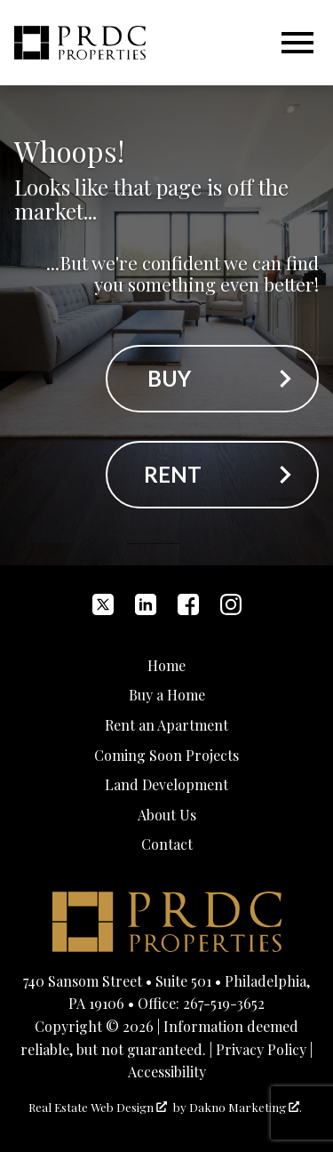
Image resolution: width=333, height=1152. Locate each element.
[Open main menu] (297, 42)
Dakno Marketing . (245, 1107)
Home (166, 665)
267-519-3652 (224, 1003)
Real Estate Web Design (97, 1107)
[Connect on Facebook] (188, 604)
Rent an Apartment (166, 725)
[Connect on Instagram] (231, 604)
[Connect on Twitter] (103, 604)
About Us (167, 814)
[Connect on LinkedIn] (145, 604)
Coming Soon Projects (166, 755)
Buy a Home (167, 694)
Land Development (166, 784)
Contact (167, 844)
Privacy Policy (261, 1049)
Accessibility (167, 1071)
